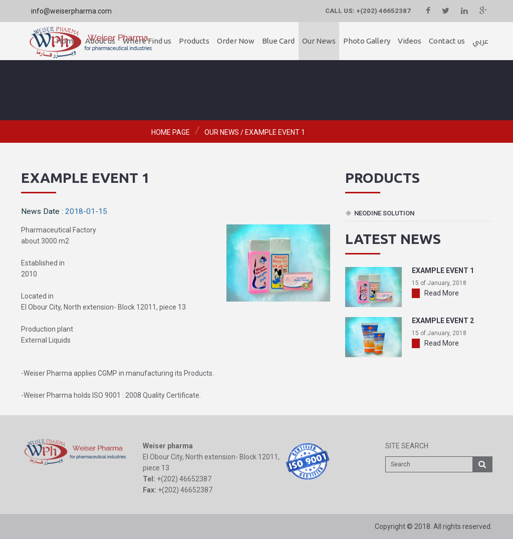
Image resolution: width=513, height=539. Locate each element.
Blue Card (278, 41)
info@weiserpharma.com (71, 11)
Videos (409, 41)
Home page (170, 132)
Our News (319, 41)
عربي (480, 41)
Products (194, 41)
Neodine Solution (384, 213)
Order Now (235, 41)
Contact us (447, 41)
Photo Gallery (366, 41)
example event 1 (275, 132)
